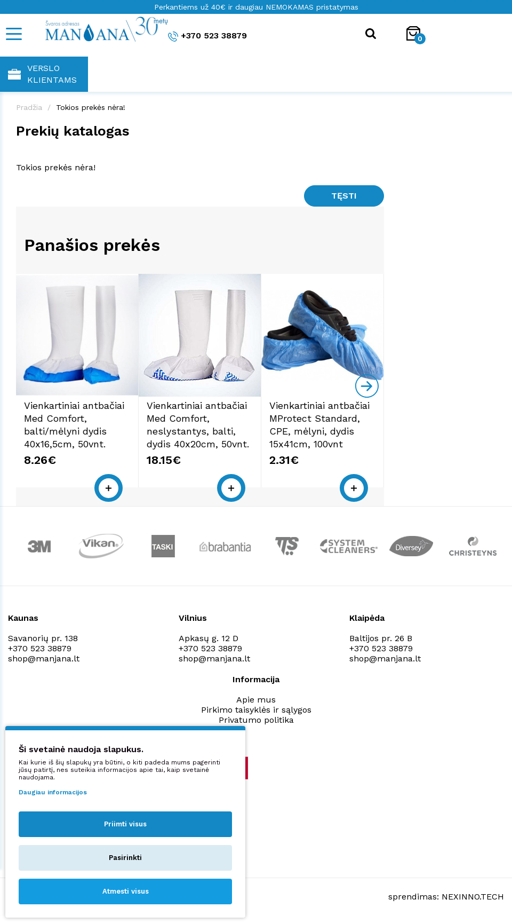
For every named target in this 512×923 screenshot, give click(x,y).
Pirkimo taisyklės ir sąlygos (256, 710)
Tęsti (344, 196)
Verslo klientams (42, 74)
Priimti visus (125, 824)
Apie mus (256, 700)
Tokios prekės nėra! (90, 107)
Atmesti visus (125, 891)
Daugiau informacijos (53, 792)
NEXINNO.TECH (473, 897)
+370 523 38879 (207, 36)
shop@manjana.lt (43, 658)
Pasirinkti (125, 858)
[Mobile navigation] (13, 33)
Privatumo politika (256, 720)
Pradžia (29, 107)
